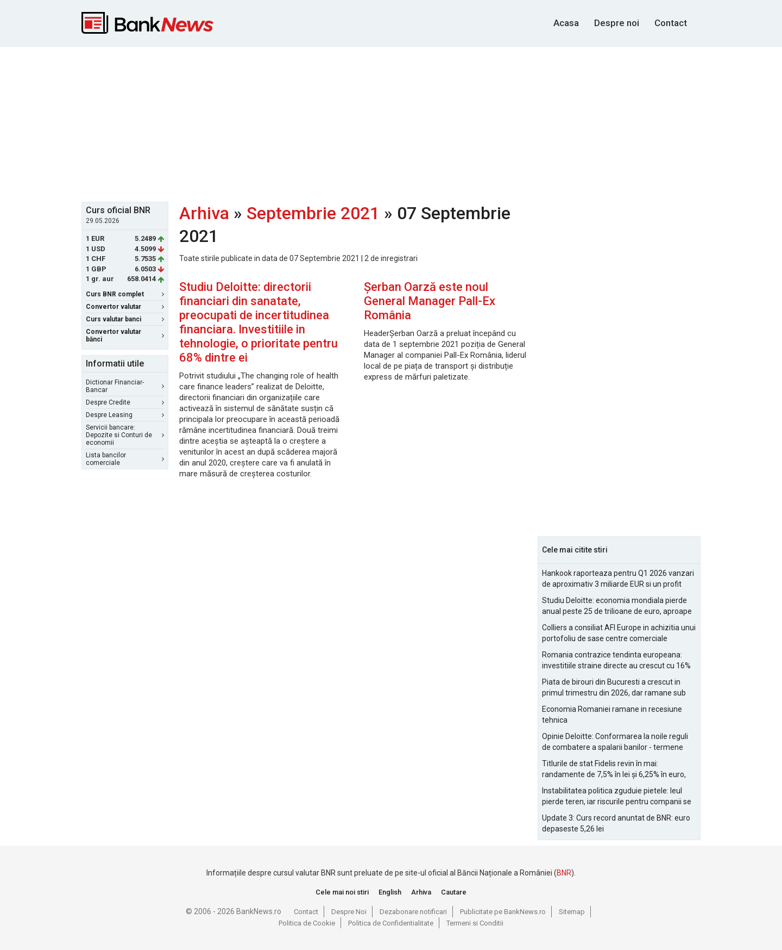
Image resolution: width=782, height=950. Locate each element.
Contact (670, 22)
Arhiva (204, 213)
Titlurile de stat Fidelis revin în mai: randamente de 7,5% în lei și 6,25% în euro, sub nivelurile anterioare (614, 769)
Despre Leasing (125, 415)
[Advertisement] (391, 123)
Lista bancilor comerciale (125, 459)
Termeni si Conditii (474, 923)
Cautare (453, 892)
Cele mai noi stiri (342, 892)
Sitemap (572, 912)
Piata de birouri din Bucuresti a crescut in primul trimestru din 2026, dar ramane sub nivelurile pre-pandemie (614, 688)
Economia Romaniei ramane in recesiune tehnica (612, 714)
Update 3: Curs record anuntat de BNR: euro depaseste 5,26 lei (616, 823)
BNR (564, 872)
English (390, 892)
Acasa (566, 22)
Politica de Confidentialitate (390, 923)
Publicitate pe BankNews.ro (503, 912)
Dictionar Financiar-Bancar (125, 386)
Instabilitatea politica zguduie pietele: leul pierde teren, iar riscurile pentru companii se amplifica (616, 796)
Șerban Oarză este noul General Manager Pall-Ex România (429, 301)
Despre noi (616, 22)
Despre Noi (349, 912)
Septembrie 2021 (313, 213)
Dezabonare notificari (413, 912)
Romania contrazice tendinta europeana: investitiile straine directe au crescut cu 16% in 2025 (616, 660)
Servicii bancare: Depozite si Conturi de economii (125, 435)
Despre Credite (125, 402)
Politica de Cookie (307, 923)
